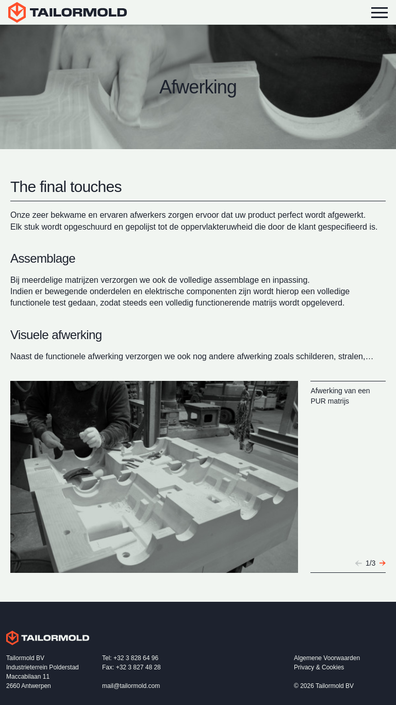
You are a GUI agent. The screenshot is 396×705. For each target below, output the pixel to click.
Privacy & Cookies (319, 667)
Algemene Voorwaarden (327, 658)
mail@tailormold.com (131, 686)
